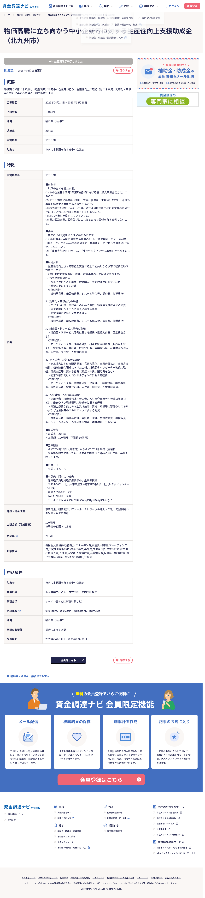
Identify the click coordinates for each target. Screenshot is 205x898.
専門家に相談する (115, 831)
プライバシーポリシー (48, 877)
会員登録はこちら (110, 779)
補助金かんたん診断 (66, 836)
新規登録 (192, 6)
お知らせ (12, 819)
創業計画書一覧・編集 (117, 818)
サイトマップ (98, 877)
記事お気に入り (64, 818)
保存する (125, 70)
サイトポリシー (28, 877)
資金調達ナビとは (61, 6)
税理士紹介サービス (165, 823)
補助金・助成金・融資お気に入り (72, 847)
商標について (142, 877)
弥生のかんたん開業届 (166, 818)
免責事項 (64, 877)
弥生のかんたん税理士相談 (168, 834)
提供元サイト (68, 660)
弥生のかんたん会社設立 (167, 812)
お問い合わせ (157, 877)
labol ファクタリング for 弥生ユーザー (174, 853)
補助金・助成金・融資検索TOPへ (30, 676)
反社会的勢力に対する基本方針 (120, 877)
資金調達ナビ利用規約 (80, 877)
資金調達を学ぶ (64, 812)
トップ (7, 14)
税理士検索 (161, 829)
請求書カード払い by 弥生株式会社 (172, 847)
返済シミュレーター (66, 842)
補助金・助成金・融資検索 (29, 14)
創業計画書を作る (115, 812)
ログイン (174, 6)
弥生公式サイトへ (173, 877)
